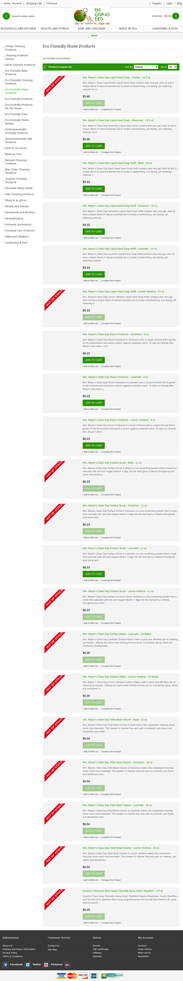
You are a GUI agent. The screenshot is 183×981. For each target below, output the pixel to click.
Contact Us (53, 945)
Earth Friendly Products (20, 64)
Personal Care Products (20, 230)
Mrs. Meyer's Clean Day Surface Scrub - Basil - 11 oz (112, 462)
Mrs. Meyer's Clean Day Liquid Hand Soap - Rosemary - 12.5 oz (118, 120)
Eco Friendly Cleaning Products (19, 82)
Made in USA (13, 154)
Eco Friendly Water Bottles (17, 122)
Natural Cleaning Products (16, 162)
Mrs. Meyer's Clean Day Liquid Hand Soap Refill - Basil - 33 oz (117, 163)
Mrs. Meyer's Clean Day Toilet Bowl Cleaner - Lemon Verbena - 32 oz (121, 847)
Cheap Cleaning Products (15, 48)
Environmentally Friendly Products (16, 131)
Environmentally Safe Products (18, 140)
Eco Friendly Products (19, 98)
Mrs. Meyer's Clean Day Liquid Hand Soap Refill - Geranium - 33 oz (120, 205)
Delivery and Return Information (19, 949)
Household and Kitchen (20, 212)
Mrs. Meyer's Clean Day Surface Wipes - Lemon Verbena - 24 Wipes (120, 676)
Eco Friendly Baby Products (16, 72)
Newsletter (143, 956)
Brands (96, 945)
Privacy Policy (10, 952)
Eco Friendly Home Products (17, 91)
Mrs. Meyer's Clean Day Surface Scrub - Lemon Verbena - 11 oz (118, 591)
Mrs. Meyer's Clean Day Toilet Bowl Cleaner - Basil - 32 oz (115, 719)
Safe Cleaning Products (19, 194)
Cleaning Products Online (16, 57)
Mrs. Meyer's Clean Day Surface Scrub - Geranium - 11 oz (115, 505)
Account (142, 945)
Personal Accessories (18, 224)
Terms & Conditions (13, 956)
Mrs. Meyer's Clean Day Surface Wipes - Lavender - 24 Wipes (117, 634)
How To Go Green (16, 148)
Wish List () (144, 952)
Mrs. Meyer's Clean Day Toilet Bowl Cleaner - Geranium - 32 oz (118, 762)
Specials (97, 956)
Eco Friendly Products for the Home (19, 106)
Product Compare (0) (60, 67)
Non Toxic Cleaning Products (17, 171)
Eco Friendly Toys (16, 114)
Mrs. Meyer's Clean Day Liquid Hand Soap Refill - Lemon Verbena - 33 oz (123, 291)
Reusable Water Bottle (19, 188)
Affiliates (97, 952)
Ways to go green (15, 200)
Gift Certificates (101, 949)
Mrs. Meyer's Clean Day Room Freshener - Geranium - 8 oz (116, 334)
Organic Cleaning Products (16, 180)
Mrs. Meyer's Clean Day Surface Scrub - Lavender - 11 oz (115, 548)
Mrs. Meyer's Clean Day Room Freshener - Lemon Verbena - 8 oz (119, 420)
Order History (145, 949)
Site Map (52, 949)
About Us (7, 945)
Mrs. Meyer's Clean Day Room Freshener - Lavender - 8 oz (115, 377)
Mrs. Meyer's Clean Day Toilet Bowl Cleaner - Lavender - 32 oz (117, 805)
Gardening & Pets (16, 242)
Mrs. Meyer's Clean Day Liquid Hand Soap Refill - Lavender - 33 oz (120, 248)
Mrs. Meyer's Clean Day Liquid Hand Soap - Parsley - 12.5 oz (117, 77)
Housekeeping (14, 218)
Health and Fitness (17, 206)
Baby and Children (17, 236)
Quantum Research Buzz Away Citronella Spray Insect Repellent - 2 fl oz (123, 890)
